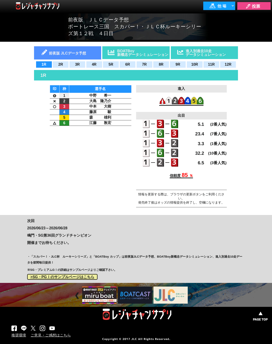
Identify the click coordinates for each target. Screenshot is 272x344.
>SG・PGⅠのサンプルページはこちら (62, 277)
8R (161, 64)
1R (44, 64)
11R (211, 64)
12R (228, 64)
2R (60, 64)
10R (194, 64)
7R (144, 64)
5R (110, 64)
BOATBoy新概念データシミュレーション (142, 53)
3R (77, 64)
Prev (78, 296)
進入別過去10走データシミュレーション (206, 53)
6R (127, 64)
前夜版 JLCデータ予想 (67, 53)
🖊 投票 (253, 6)
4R (94, 64)
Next (192, 296)
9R (178, 64)
